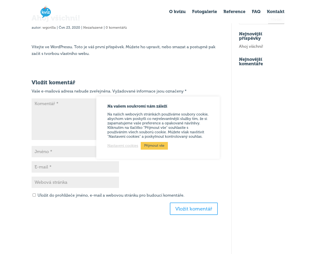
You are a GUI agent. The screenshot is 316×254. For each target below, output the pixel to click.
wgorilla (49, 27)
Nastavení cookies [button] (122, 145)
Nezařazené (93, 27)
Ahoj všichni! (251, 46)
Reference (234, 12)
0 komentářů (116, 27)
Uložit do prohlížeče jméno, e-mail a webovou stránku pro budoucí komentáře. (111, 195)
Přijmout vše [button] (154, 145)
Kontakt (275, 12)
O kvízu (177, 12)
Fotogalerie (204, 12)
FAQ (256, 12)
